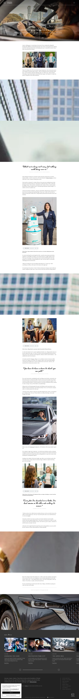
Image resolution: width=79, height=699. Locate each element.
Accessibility (65, 687)
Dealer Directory (66, 678)
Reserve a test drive (66, 679)
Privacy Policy (65, 684)
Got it (11, 692)
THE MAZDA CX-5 (39, 606)
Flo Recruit (32, 447)
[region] (11, 690)
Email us (26, 685)
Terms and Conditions (5, 689)
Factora (32, 359)
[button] (74, 2)
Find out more (33, 681)
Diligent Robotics (49, 177)
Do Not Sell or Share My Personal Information (35, 697)
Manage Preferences (66, 689)
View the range (65, 681)
